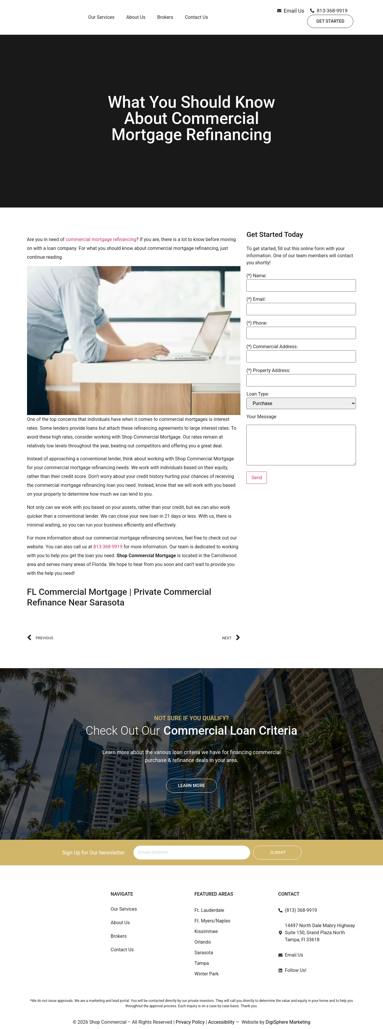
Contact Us (196, 19)
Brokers (165, 19)
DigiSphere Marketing (288, 1022)
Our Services (101, 19)
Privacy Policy (190, 1022)
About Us (135, 19)
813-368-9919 (108, 547)
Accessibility (221, 1022)
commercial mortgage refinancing (101, 239)
